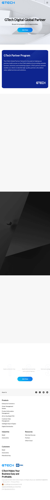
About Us (4, 392)
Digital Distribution (7, 426)
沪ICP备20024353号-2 (8, 489)
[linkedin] (40, 392)
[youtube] (43, 392)
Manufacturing (6, 455)
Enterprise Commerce (8, 403)
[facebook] (36, 392)
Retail (3, 435)
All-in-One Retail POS (8, 416)
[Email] (47, 392)
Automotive (5, 438)
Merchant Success (30, 435)
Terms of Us (6, 482)
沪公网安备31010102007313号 (13, 484)
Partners (27, 438)
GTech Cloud (28, 440)
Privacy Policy (15, 482)
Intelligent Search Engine (9, 423)
